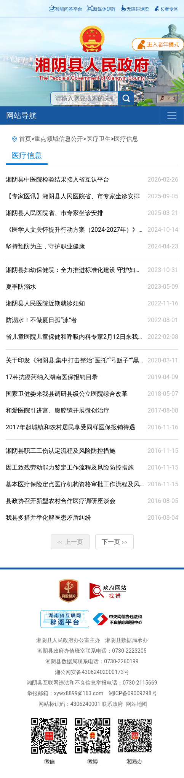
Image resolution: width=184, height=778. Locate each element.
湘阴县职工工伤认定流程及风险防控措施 (60, 450)
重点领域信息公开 (58, 138)
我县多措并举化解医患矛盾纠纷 (48, 517)
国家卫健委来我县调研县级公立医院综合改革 (67, 393)
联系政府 (112, 704)
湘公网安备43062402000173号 (92, 672)
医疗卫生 (98, 138)
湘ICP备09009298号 (133, 693)
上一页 (70, 542)
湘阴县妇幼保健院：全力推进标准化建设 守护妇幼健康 (80, 270)
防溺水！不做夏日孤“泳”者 (41, 320)
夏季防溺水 (21, 286)
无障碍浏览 (134, 9)
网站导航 (21, 115)
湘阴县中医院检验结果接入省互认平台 (57, 179)
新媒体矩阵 (101, 9)
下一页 (115, 542)
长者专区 (166, 9)
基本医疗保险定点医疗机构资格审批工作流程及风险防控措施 (88, 484)
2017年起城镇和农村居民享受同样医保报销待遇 (70, 427)
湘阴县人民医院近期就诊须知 (45, 303)
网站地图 (136, 704)
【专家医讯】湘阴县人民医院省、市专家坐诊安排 (73, 196)
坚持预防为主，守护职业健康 (45, 246)
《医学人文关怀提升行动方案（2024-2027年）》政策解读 (84, 229)
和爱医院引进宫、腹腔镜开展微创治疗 (57, 410)
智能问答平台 (65, 9)
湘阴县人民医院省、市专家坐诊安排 (54, 213)
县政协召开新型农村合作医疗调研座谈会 (60, 500)
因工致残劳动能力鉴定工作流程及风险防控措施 (70, 467)
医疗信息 (126, 138)
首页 (25, 138)
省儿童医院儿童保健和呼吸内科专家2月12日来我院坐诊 (81, 336)
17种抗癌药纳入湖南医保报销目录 (52, 377)
